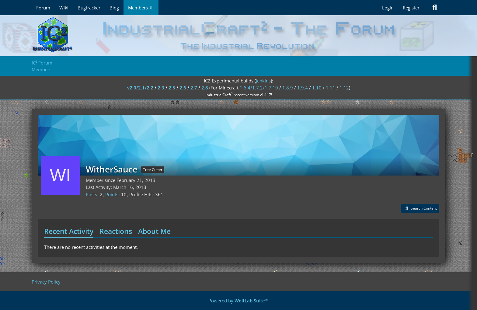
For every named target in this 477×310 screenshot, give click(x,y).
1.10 (317, 88)
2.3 (161, 88)
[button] (420, 208)
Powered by (238, 301)
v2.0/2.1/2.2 (140, 88)
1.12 (344, 88)
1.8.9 (287, 88)
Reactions (115, 231)
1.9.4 (302, 88)
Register (411, 8)
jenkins (263, 81)
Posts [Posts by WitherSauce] (91, 194)
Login (388, 8)
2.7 (193, 88)
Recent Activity (68, 231)
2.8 (204, 88)
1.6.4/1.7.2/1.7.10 (259, 88)
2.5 (172, 88)
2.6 (182, 88)
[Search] (434, 7)
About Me (154, 231)
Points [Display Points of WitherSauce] (111, 194)
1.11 (330, 88)
